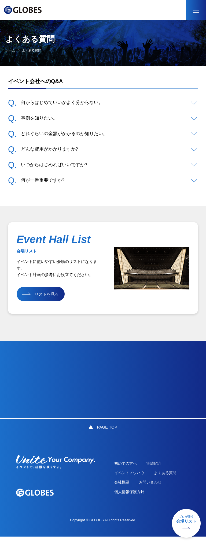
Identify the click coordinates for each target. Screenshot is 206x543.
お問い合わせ (154, 488)
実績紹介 (157, 469)
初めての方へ (128, 469)
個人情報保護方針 (132, 498)
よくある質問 (169, 479)
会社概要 (124, 488)
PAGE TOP (107, 432)
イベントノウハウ (132, 479)
